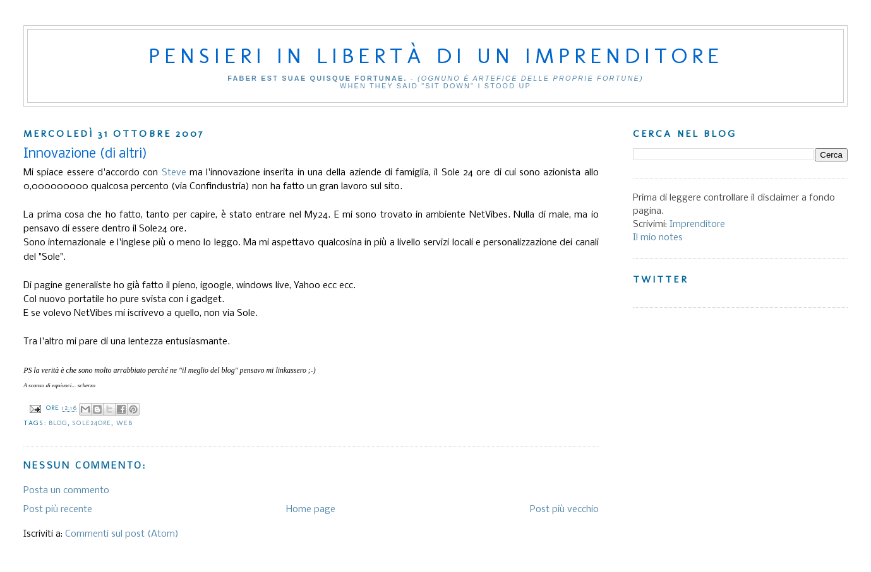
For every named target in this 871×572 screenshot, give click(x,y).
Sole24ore (91, 423)
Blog (58, 423)
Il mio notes (658, 238)
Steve (174, 173)
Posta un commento (66, 491)
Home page (310, 510)
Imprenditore (697, 224)
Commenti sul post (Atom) (122, 534)
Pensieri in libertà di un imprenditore (435, 55)
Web (124, 423)
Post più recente (57, 510)
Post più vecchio (564, 510)
